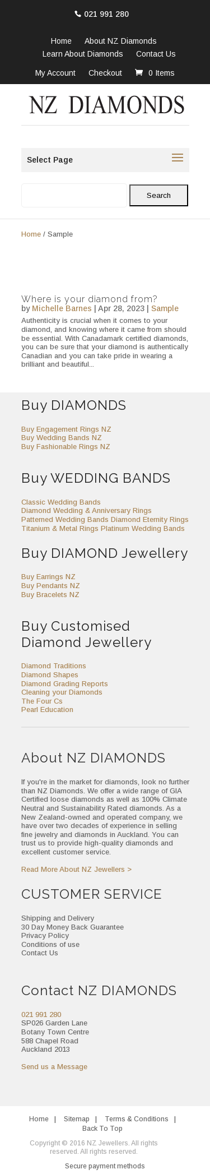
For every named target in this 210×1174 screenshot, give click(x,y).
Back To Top (102, 1129)
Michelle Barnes (62, 308)
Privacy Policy (45, 935)
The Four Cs (42, 701)
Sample (165, 308)
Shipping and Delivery (57, 918)
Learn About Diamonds (83, 54)
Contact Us (156, 54)
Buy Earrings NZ (48, 576)
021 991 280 (106, 14)
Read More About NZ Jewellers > (76, 869)
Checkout (105, 72)
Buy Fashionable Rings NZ (65, 446)
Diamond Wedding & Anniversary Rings (86, 510)
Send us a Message (54, 1066)
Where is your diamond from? (89, 299)
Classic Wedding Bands (61, 502)
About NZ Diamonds (121, 41)
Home (61, 41)
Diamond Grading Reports (64, 684)
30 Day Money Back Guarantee (72, 927)
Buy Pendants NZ (50, 585)
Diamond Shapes (49, 675)
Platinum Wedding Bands (143, 528)
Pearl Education (47, 709)
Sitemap (77, 1119)
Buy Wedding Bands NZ (61, 437)
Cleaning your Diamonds (61, 692)
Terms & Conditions (137, 1119)
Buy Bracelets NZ (50, 594)
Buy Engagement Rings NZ (66, 429)
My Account (55, 72)
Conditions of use (50, 944)
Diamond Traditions (53, 666)
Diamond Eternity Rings (150, 519)
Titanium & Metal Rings (60, 528)
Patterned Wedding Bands (65, 519)
